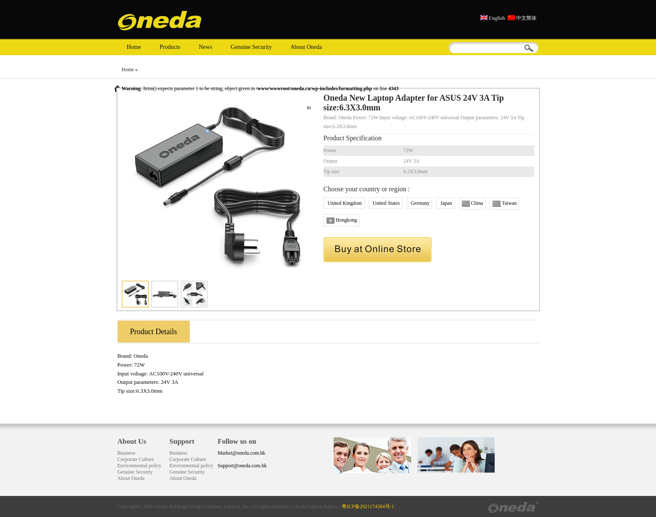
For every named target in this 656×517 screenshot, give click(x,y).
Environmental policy (139, 466)
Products (170, 47)
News (205, 47)
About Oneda (306, 47)
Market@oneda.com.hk (241, 453)
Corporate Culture (136, 459)
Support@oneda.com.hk (242, 466)
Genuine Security (251, 47)
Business (127, 453)
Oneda (141, 356)
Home (134, 47)
